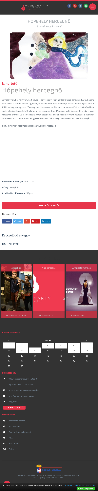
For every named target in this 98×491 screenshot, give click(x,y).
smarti (76, 475)
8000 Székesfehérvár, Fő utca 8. (20, 379)
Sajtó (8, 449)
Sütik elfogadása (85, 489)
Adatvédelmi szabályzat (85, 485)
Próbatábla (11, 443)
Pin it (35, 221)
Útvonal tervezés (14, 407)
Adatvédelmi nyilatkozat (17, 432)
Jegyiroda (10, 401)
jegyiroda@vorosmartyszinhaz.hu (21, 390)
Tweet (18, 221)
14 (87, 350)
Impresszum (11, 426)
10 (35, 350)
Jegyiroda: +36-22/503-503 (18, 384)
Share (6, 221)
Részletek (68, 485)
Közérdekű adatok (14, 420)
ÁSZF (8, 437)
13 (74, 350)
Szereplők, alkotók (49, 205)
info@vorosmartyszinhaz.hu (18, 396)
